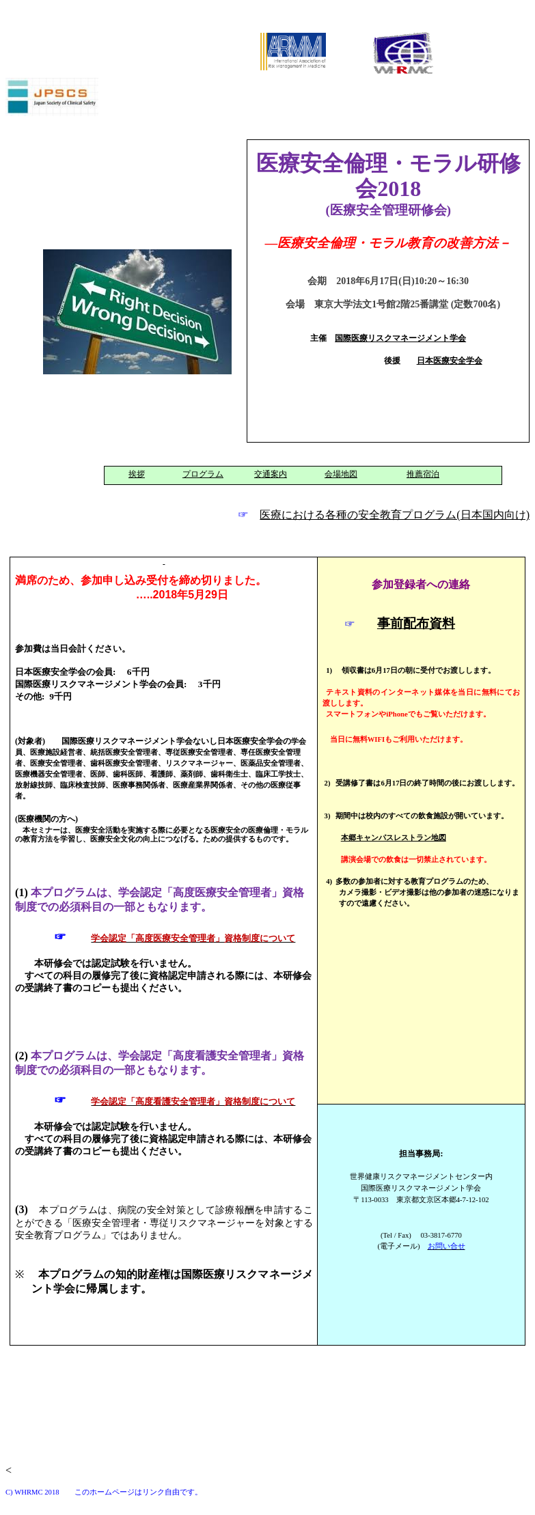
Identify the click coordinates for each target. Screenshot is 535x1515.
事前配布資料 (416, 623)
